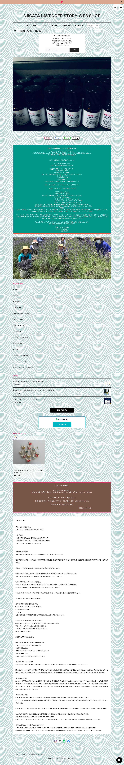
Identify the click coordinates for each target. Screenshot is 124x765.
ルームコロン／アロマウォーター (23, 367)
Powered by (62, 761)
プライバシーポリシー (20, 754)
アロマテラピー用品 (19, 307)
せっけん (15, 349)
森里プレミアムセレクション (21, 337)
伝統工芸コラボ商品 (26, 31)
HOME (27, 25)
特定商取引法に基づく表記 (36, 754)
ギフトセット (17, 295)
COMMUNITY (67, 25)
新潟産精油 (16, 301)
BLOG (44, 25)
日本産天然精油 (18, 343)
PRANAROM (17, 331)
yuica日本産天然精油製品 (21, 355)
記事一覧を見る (62, 410)
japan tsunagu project (21, 313)
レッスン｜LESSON (19, 319)
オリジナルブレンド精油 (20, 361)
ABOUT (36, 25)
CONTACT (79, 25)
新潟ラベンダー (18, 289)
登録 (74, 50)
